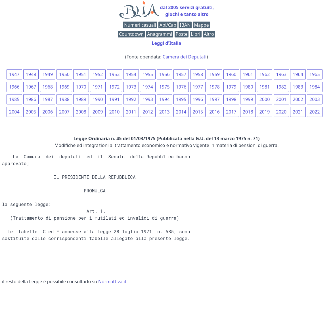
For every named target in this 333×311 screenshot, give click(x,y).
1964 (298, 74)
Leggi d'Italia (166, 43)
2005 (31, 112)
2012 (148, 112)
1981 (264, 87)
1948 (31, 74)
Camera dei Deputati (185, 57)
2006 (48, 112)
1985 (14, 99)
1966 (14, 87)
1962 (264, 74)
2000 (264, 99)
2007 (64, 112)
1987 (48, 99)
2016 (214, 112)
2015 (198, 112)
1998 (231, 99)
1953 (114, 74)
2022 (314, 112)
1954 (131, 74)
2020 (281, 112)
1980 (248, 87)
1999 (248, 99)
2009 (98, 112)
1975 (164, 87)
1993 (148, 99)
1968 (48, 87)
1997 (214, 99)
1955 (148, 74)
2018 (248, 112)
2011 (131, 112)
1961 (248, 74)
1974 (148, 87)
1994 (164, 99)
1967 (31, 87)
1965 (314, 74)
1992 (131, 99)
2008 (81, 112)
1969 (64, 87)
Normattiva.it (112, 281)
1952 (98, 74)
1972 (114, 87)
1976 (181, 87)
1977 (198, 87)
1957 (181, 74)
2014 (181, 112)
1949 (48, 74)
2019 (264, 112)
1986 (31, 99)
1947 (14, 74)
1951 (81, 74)
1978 (214, 87)
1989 (81, 99)
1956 (164, 74)
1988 (64, 99)
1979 (231, 87)
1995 (181, 99)
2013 (164, 112)
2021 (298, 112)
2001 (281, 99)
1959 (214, 74)
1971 (98, 87)
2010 (114, 112)
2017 (231, 112)
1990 (98, 99)
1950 (64, 74)
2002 (298, 99)
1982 (281, 87)
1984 (314, 87)
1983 (298, 87)
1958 (198, 74)
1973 (131, 87)
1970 (81, 87)
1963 (281, 74)
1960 (231, 74)
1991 (114, 99)
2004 (14, 112)
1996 (198, 99)
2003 (314, 99)
